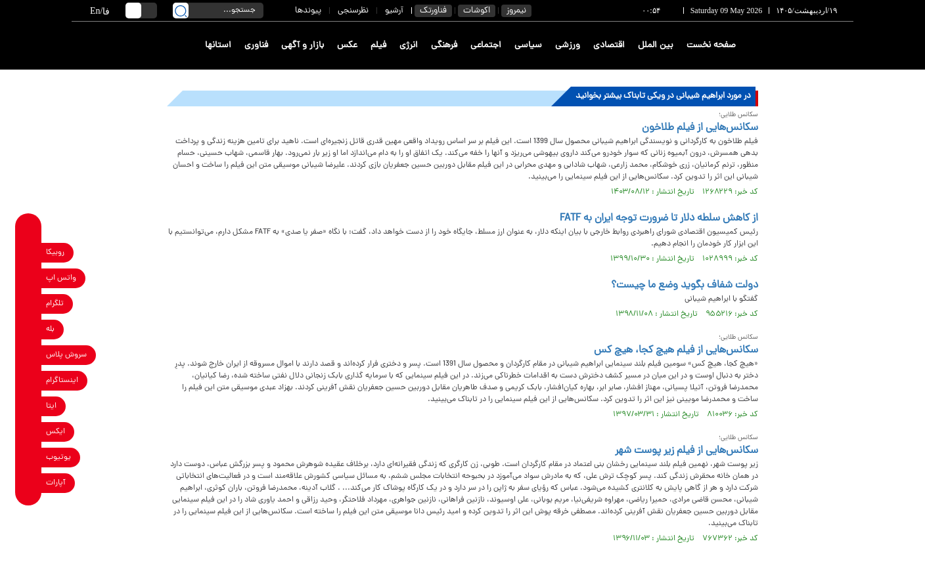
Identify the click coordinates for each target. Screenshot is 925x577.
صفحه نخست (711, 46)
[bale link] (28, 329)
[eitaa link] (28, 406)
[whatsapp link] (28, 278)
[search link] (181, 10)
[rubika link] (28, 252)
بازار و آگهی (302, 46)
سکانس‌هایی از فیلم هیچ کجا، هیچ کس (676, 350)
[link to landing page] (805, 45)
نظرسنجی (353, 11)
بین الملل (655, 46)
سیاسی (528, 46)
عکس (347, 46)
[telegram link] (28, 303)
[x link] (28, 431)
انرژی (408, 46)
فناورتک (433, 11)
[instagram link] (28, 380)
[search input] (218, 10)
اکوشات (476, 11)
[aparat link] (28, 483)
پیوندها (308, 11)
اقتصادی (609, 46)
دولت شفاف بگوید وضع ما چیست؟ (684, 285)
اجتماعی (485, 46)
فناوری (256, 46)
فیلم (378, 46)
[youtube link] (28, 457)
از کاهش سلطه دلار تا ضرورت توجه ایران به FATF (659, 218)
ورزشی (567, 46)
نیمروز (516, 11)
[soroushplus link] (28, 355)
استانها (218, 46)
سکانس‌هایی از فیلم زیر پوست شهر (686, 451)
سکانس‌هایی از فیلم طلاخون (700, 128)
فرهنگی (444, 46)
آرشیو (394, 11)
